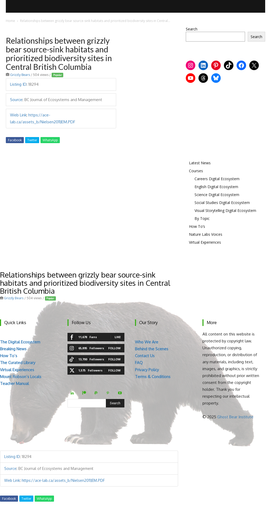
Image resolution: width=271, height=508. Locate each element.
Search (191, 28)
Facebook (15, 140)
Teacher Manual (14, 383)
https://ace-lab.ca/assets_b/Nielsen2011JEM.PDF (63, 480)
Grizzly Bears (20, 74)
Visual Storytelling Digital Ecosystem (225, 210)
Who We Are (146, 341)
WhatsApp (50, 140)
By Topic (202, 218)
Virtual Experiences (205, 242)
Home (10, 21)
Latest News (200, 162)
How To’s (197, 226)
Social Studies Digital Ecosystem (222, 202)
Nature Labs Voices (205, 234)
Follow (114, 348)
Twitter (32, 140)
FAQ (139, 362)
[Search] (115, 403)
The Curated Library (17, 362)
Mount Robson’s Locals (20, 376)
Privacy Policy (147, 369)
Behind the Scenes (151, 348)
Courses (196, 170)
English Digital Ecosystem (216, 186)
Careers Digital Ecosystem (217, 178)
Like (118, 337)
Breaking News (13, 348)
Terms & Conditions (152, 376)
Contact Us (145, 355)
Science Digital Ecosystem (217, 194)
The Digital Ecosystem (20, 341)
